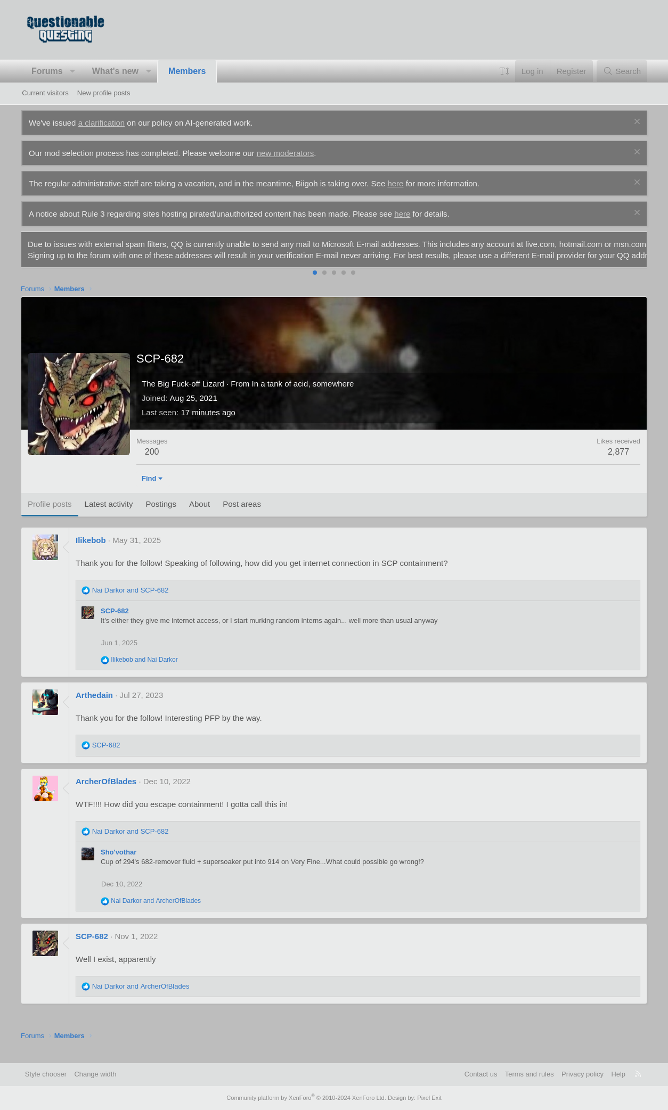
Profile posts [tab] (51, 515)
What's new (116, 71)
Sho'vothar (119, 863)
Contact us (477, 1074)
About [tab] (200, 515)
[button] (74, 71)
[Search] (621, 71)
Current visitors (45, 93)
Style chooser (48, 1074)
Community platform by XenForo (306, 1098)
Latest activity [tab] (110, 515)
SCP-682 (116, 622)
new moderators (286, 153)
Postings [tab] (162, 515)
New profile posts (104, 93)
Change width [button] (98, 1074)
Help (616, 1074)
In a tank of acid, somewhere (304, 394)
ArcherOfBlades (107, 792)
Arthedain (95, 706)
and (131, 601)
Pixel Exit (429, 1098)
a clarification (102, 122)
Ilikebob (92, 551)
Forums (48, 71)
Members (188, 71)
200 (153, 462)
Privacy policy (580, 1074)
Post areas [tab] (243, 515)
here (397, 183)
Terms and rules (526, 1074)
